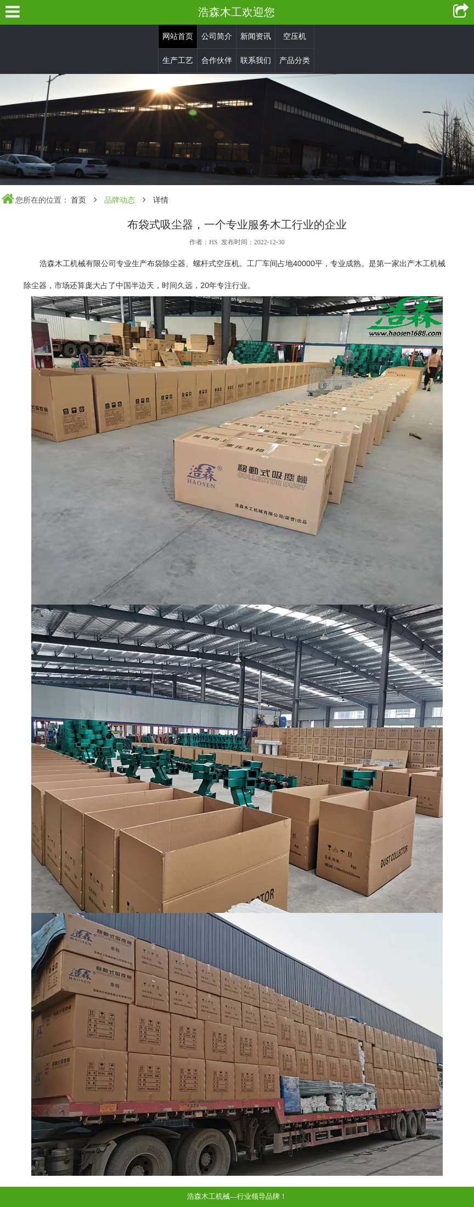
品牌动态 (119, 200)
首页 (78, 200)
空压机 (294, 36)
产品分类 (294, 60)
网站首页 (177, 36)
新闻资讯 (255, 36)
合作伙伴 (216, 60)
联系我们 (255, 60)
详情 (160, 200)
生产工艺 (177, 60)
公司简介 (216, 36)
